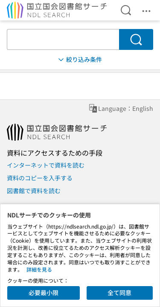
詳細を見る (39, 269)
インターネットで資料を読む (45, 165)
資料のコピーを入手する (40, 178)
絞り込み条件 (79, 59)
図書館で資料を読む (34, 190)
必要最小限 (43, 292)
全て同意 (119, 292)
